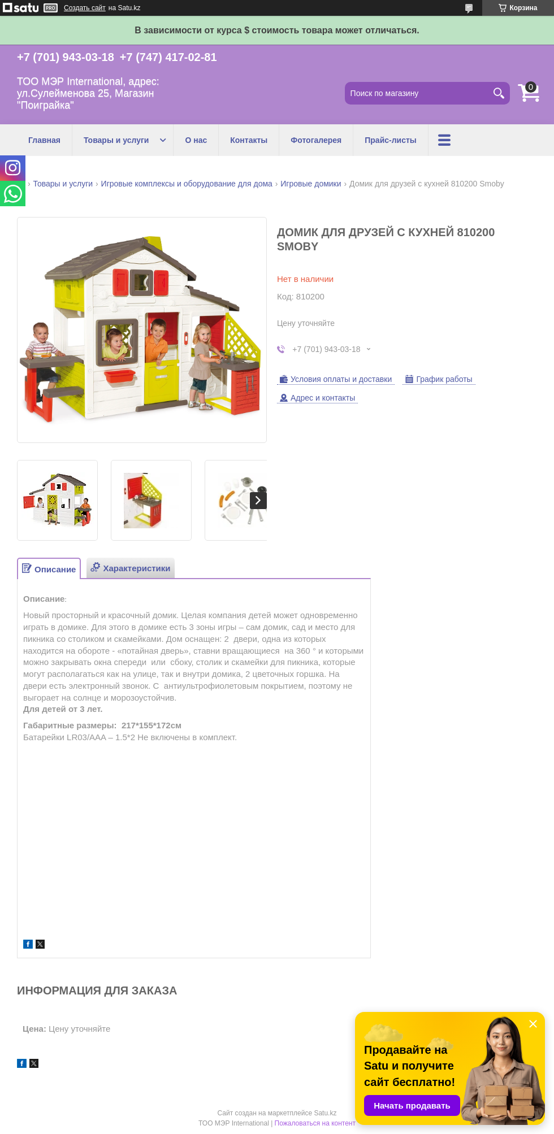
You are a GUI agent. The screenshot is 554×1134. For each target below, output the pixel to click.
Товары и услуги (116, 140)
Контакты (248, 140)
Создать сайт (85, 8)
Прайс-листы (391, 140)
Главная (44, 140)
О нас (196, 140)
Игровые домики (310, 183)
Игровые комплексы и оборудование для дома (186, 183)
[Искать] (498, 93)
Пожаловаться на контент (315, 1123)
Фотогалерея (316, 140)
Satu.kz (325, 1113)
